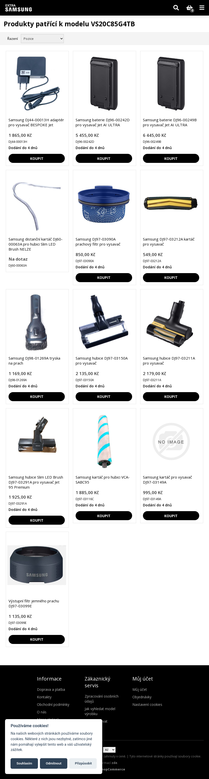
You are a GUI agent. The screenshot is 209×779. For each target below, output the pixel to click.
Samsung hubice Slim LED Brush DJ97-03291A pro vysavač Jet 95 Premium (36, 482)
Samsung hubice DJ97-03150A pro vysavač (102, 361)
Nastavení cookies (147, 704)
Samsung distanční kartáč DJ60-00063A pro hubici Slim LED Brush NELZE (36, 244)
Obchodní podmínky (53, 704)
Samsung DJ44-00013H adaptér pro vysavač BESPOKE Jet (36, 122)
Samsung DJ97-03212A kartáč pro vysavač (168, 242)
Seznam (200, 38)
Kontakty (44, 697)
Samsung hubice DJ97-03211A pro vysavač (169, 361)
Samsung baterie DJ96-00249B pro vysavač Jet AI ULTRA (170, 122)
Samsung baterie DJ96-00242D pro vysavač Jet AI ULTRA (103, 122)
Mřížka (191, 38)
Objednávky (141, 697)
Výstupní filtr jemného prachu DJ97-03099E (34, 603)
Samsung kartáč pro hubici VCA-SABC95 (103, 480)
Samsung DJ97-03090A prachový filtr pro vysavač (98, 242)
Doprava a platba (51, 689)
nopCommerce (113, 769)
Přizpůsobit (83, 763)
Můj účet (139, 689)
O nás (41, 712)
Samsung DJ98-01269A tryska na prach (34, 361)
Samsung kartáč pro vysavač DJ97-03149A (167, 480)
